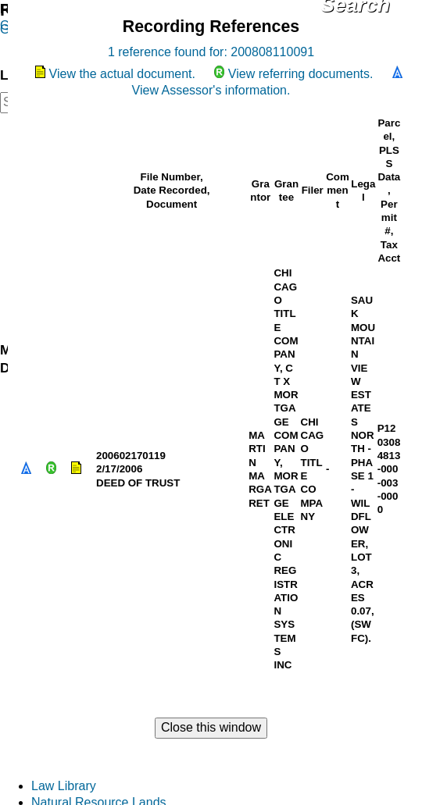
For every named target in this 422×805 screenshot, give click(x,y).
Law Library (63, 786)
